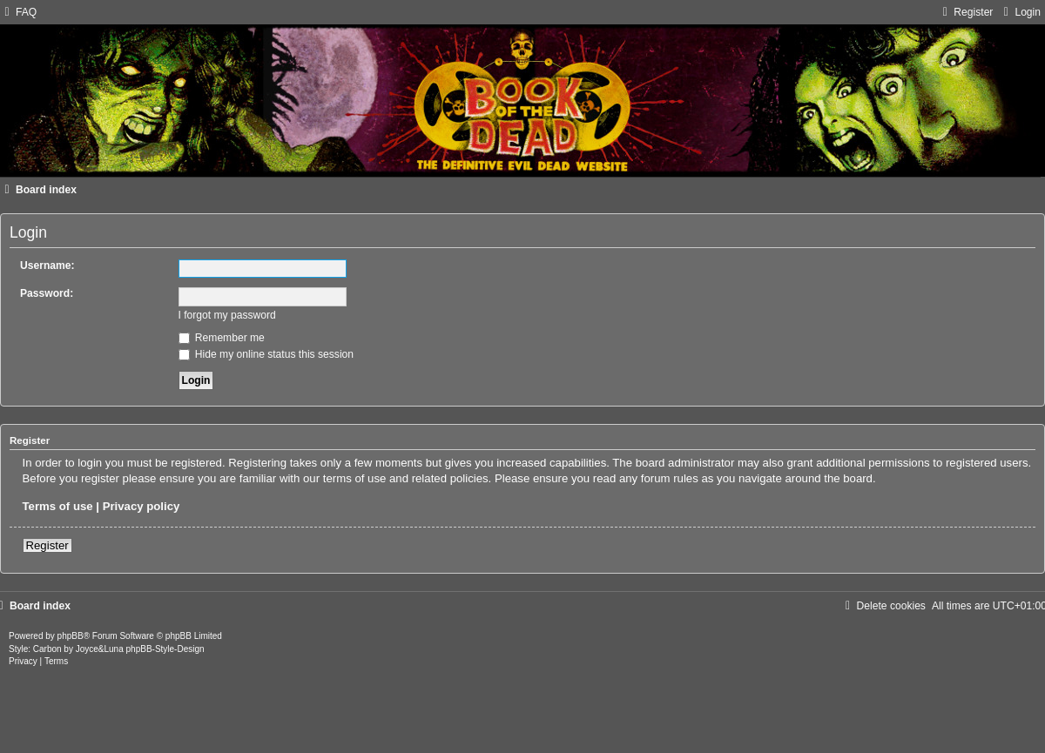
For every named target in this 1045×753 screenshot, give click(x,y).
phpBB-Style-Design (165, 649)
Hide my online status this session (266, 354)
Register (47, 545)
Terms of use (58, 506)
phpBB (70, 636)
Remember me (222, 338)
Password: (46, 293)
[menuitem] (18, 12)
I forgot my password (227, 315)
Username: (47, 265)
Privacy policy (141, 506)
